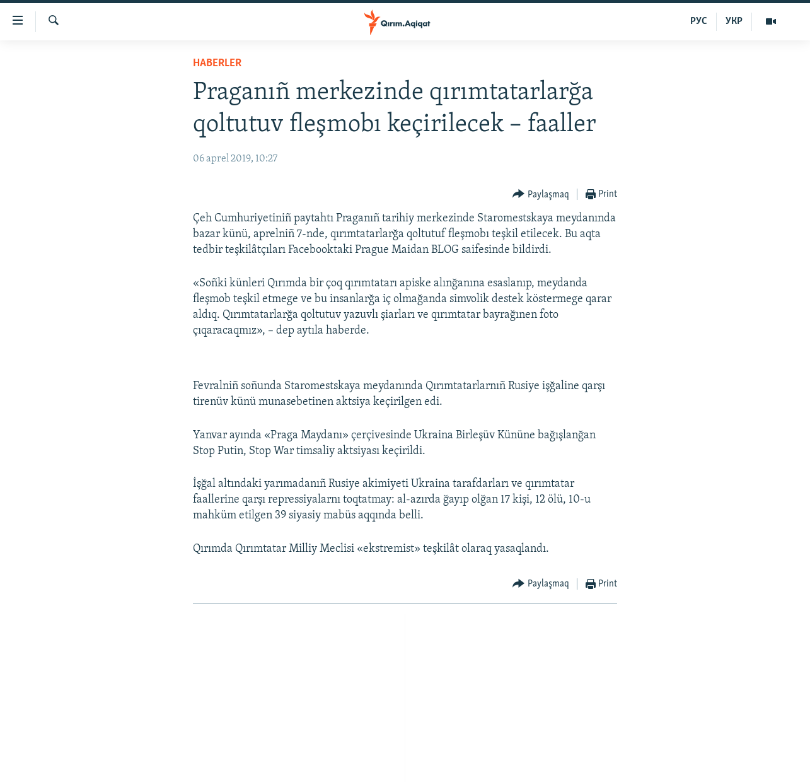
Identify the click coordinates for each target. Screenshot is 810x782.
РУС (698, 21)
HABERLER (217, 63)
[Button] (540, 194)
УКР (734, 21)
